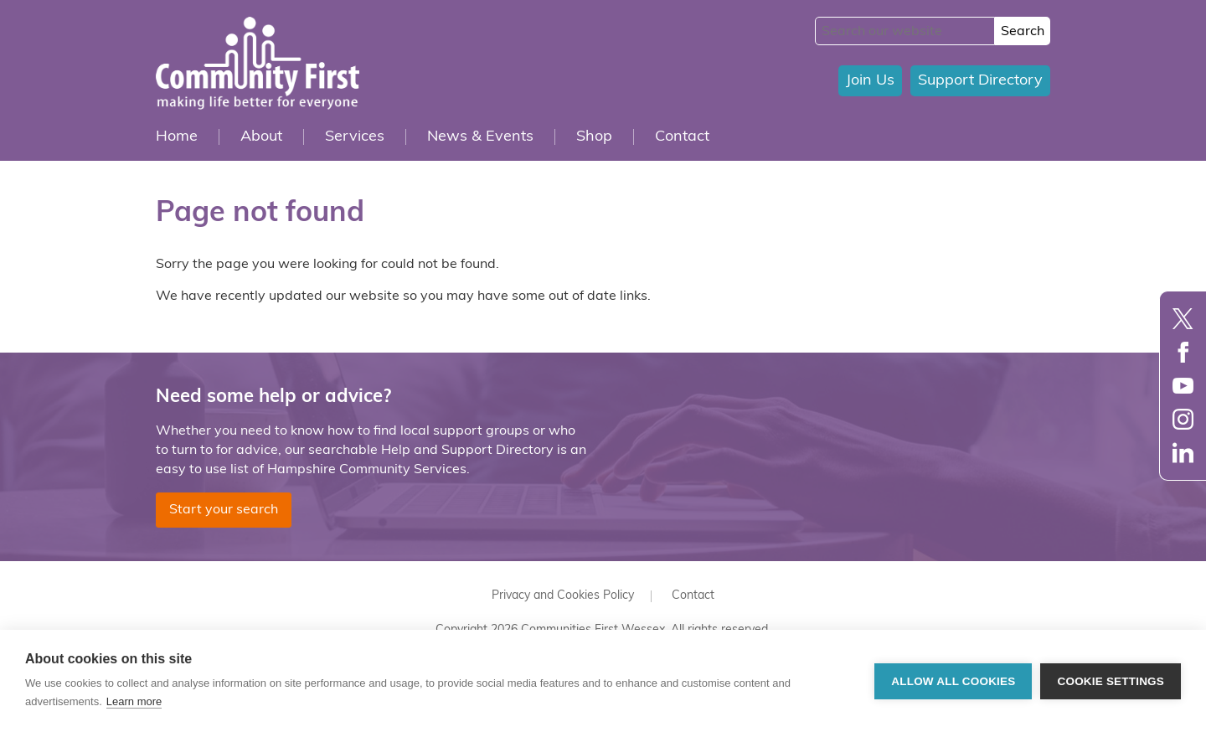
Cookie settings (1110, 681)
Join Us (870, 81)
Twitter (1182, 318)
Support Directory (980, 81)
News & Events (480, 137)
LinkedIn (1182, 452)
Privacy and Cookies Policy (563, 596)
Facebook (1182, 352)
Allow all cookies (953, 681)
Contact (682, 137)
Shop (594, 137)
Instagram (1182, 419)
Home (177, 137)
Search (1022, 32)
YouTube (1182, 385)
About (261, 137)
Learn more (134, 701)
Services (354, 137)
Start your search (223, 510)
